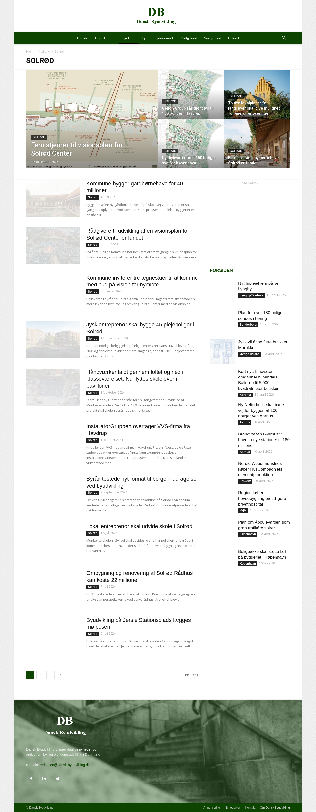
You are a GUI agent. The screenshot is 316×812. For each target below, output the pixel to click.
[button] (284, 38)
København (248, 534)
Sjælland (129, 38)
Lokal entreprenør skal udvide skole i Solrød (139, 526)
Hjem (30, 51)
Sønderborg (248, 324)
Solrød (39, 137)
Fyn (145, 38)
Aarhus (245, 422)
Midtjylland (189, 38)
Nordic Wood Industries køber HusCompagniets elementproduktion (260, 469)
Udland (233, 38)
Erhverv (245, 481)
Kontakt (250, 807)
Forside (82, 38)
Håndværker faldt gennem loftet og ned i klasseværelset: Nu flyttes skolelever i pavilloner (134, 379)
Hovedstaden (105, 38)
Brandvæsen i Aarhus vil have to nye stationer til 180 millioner (264, 440)
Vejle (243, 510)
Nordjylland (212, 38)
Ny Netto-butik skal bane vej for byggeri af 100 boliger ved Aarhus (261, 410)
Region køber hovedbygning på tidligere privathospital (262, 499)
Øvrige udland (250, 354)
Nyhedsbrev (233, 807)
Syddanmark (164, 38)
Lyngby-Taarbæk (251, 295)
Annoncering (211, 807)
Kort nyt (245, 395)
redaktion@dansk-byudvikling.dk (65, 765)
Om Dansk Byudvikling (275, 807)
